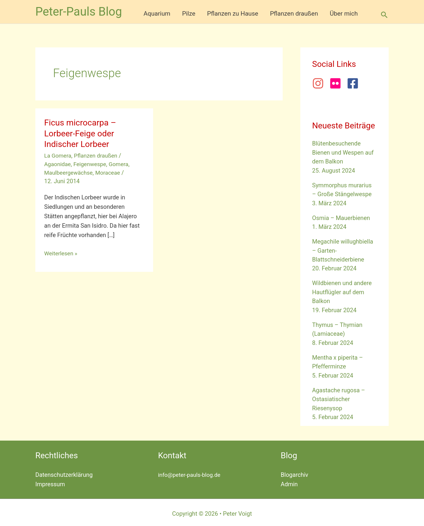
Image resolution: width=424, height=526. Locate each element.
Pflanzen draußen (98, 155)
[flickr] (337, 83)
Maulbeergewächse (69, 172)
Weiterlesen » (61, 253)
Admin (289, 481)
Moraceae (111, 172)
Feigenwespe (92, 164)
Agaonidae (58, 164)
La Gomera (58, 155)
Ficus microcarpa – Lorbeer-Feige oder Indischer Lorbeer (82, 133)
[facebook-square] (354, 83)
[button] (384, 14)
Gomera (122, 164)
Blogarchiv (294, 472)
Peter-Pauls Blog (78, 12)
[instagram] (320, 83)
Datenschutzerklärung (64, 472)
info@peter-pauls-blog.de (191, 472)
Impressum (50, 481)
